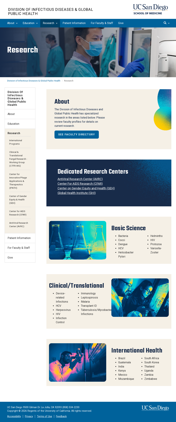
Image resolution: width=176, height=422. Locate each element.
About (12, 23)
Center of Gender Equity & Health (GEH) (18, 199)
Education (30, 23)
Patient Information (74, 23)
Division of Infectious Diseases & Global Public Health (50, 12)
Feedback (61, 416)
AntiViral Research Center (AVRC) (80, 179)
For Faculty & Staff (102, 23)
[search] (166, 23)
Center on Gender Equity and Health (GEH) (86, 188)
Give (121, 23)
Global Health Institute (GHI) (77, 193)
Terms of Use (44, 416)
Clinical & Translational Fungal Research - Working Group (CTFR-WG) (18, 159)
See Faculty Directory (76, 134)
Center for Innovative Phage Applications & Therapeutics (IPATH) (18, 181)
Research (50, 23)
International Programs (15, 142)
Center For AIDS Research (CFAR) (80, 183)
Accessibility (14, 416)
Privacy (29, 416)
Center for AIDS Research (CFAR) (17, 213)
